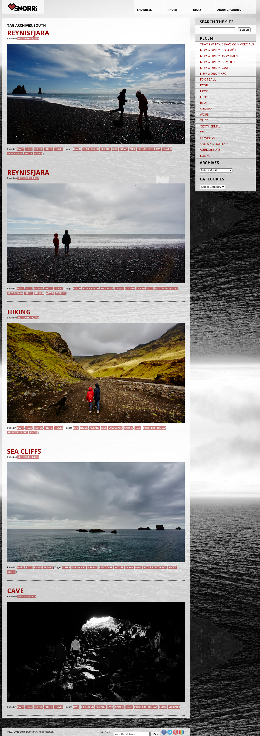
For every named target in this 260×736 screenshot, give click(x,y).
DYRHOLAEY (78, 567)
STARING (39, 293)
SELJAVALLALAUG (17, 432)
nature (128, 428)
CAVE (76, 707)
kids (115, 149)
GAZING (119, 288)
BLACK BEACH (91, 149)
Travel (58, 149)
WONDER (60, 293)
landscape (115, 428)
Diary (20, 149)
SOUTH (28, 153)
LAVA (110, 707)
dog (75, 428)
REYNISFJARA (15, 153)
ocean (123, 149)
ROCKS (172, 567)
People (38, 149)
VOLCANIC (174, 707)
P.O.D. (29, 149)
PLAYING (167, 149)
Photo (48, 149)
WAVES (38, 153)
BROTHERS (107, 288)
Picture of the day (149, 149)
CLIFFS (66, 567)
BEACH (77, 149)
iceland (105, 149)
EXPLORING (87, 707)
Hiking (84, 428)
